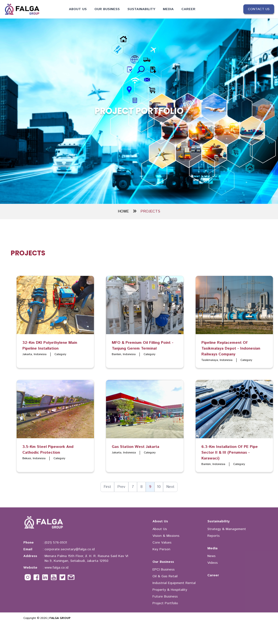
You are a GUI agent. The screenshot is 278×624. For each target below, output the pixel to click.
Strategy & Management (226, 529)
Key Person (161, 549)
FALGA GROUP (60, 618)
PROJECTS (150, 211)
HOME (127, 211)
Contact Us (259, 9)
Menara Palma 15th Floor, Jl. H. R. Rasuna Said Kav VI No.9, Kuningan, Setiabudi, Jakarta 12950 (86, 558)
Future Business (165, 596)
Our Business (107, 9)
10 (159, 487)
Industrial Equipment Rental (174, 583)
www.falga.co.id (56, 567)
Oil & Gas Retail (165, 576)
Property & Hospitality (169, 589)
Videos (212, 562)
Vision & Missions (165, 535)
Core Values (162, 542)
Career (188, 9)
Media (168, 9)
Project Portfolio (165, 603)
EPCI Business (163, 569)
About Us (78, 9)
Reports (213, 535)
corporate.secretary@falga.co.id (70, 549)
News (211, 556)
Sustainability (141, 9)
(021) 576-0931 (56, 542)
